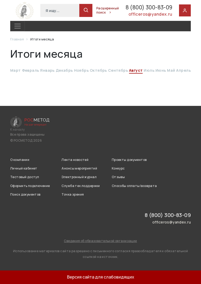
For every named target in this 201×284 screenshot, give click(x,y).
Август (136, 70)
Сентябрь (118, 70)
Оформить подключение (30, 186)
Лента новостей (75, 160)
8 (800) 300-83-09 (142, 7)
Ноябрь (81, 70)
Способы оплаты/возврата (134, 186)
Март (15, 70)
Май (171, 70)
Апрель (183, 70)
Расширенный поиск (96, 10)
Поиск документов (25, 194)
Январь (47, 70)
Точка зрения (73, 194)
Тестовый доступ (24, 177)
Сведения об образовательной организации (100, 241)
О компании (19, 160)
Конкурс (118, 168)
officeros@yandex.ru (150, 15)
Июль (149, 70)
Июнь (160, 70)
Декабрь (64, 70)
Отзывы (118, 177)
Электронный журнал (79, 177)
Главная (17, 39)
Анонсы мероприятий (79, 168)
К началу (17, 130)
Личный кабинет (23, 168)
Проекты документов (129, 160)
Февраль (30, 70)
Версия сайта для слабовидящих (100, 277)
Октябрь (98, 70)
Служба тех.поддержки (81, 186)
